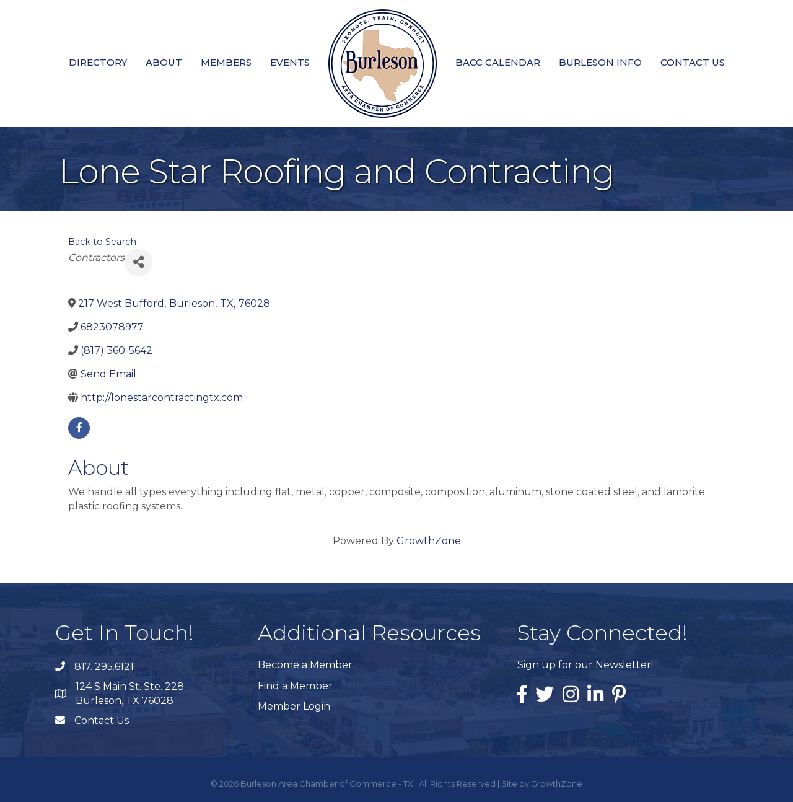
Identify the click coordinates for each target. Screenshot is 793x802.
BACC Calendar (497, 62)
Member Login (294, 706)
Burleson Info (600, 62)
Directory (98, 62)
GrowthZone (428, 541)
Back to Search (102, 241)
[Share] (138, 262)
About (164, 62)
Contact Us (692, 62)
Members (226, 62)
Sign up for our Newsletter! (585, 665)
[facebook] (79, 428)
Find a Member (295, 686)
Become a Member (305, 665)
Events (290, 62)
